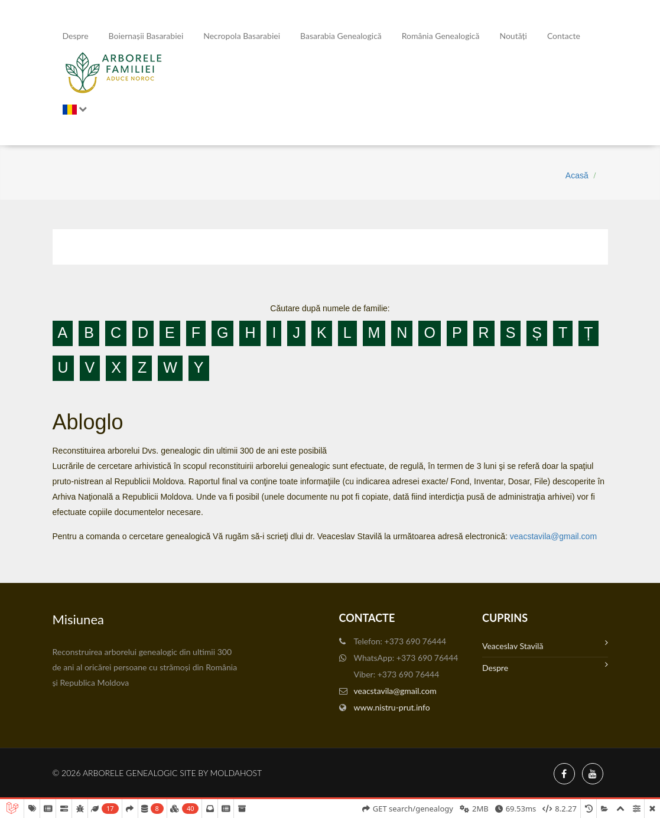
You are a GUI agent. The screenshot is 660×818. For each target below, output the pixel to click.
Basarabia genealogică (341, 36)
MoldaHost (236, 773)
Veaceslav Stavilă (545, 644)
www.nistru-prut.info (392, 707)
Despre (76, 36)
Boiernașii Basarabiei (146, 36)
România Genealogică (441, 36)
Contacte (563, 36)
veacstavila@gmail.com (553, 536)
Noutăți (512, 36)
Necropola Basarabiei (241, 36)
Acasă (577, 175)
